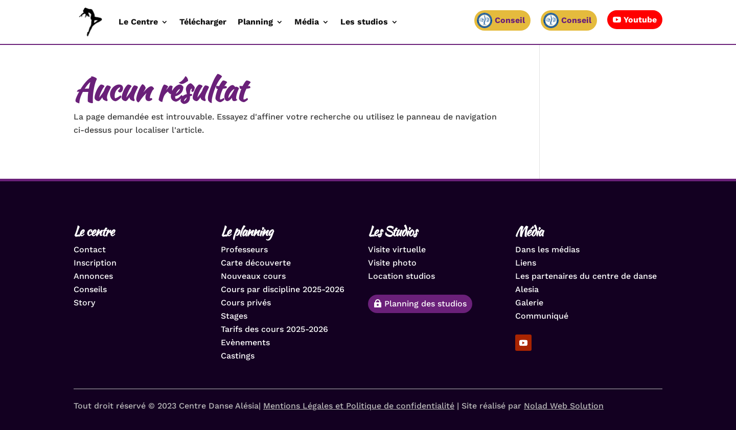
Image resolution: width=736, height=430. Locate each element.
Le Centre (138, 22)
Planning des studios (425, 303)
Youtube (640, 20)
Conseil (576, 20)
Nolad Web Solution (564, 406)
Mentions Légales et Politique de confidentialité (358, 406)
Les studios (364, 22)
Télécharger (202, 22)
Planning (255, 22)
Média (306, 22)
